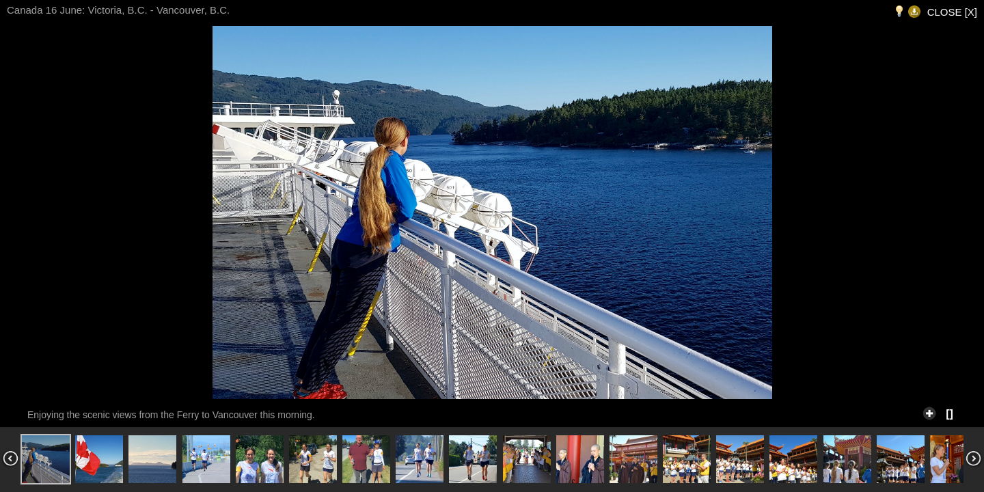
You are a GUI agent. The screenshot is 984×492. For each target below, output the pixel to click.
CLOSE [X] (952, 12)
